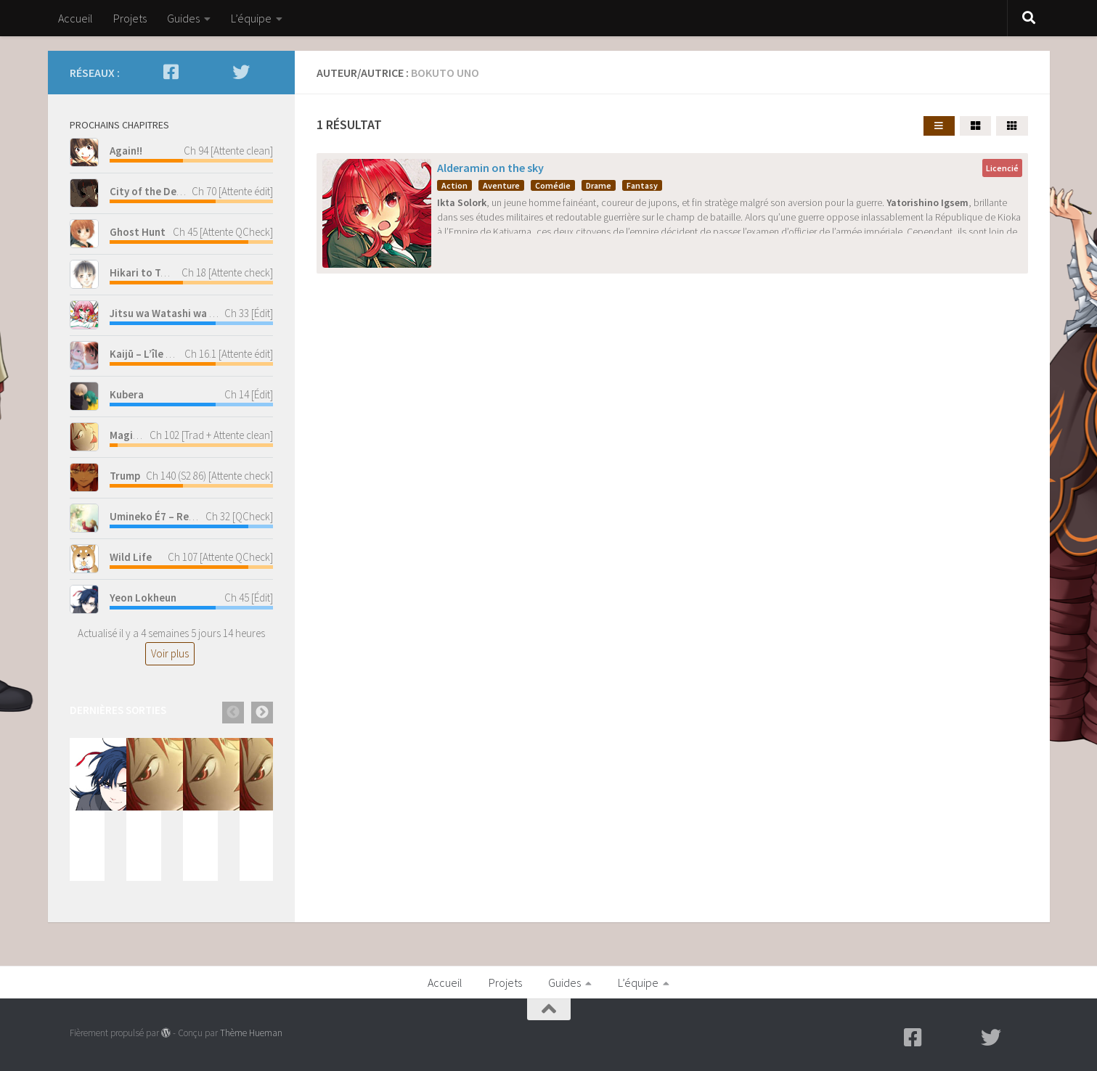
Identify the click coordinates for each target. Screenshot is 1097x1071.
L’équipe (251, 18)
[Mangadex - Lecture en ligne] (194, 72)
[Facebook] (171, 72)
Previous (233, 712)
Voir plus (170, 653)
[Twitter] (241, 72)
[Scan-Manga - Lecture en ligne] (218, 72)
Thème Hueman (251, 1033)
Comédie (553, 185)
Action (454, 185)
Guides (183, 18)
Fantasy (642, 185)
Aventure (501, 185)
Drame (598, 185)
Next (262, 712)
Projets (130, 18)
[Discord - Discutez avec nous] (264, 72)
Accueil (75, 18)
